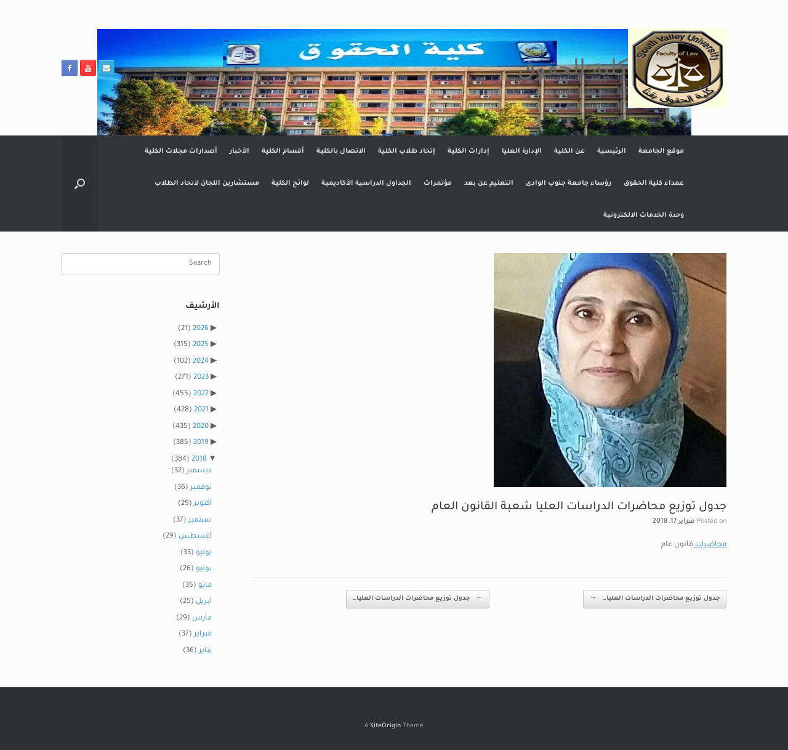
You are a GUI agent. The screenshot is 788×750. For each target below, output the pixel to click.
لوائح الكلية (290, 183)
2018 (199, 460)
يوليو (204, 553)
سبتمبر (200, 521)
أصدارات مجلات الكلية (181, 151)
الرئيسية (611, 151)
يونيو (204, 569)
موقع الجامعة (661, 151)
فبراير (203, 635)
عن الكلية (569, 151)
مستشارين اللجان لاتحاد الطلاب (207, 183)
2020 (201, 427)
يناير (205, 651)
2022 (201, 394)
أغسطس (195, 537)
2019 (201, 443)
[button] (80, 183)
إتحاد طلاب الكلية (406, 151)
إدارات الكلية (468, 151)
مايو (205, 586)
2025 (201, 345)
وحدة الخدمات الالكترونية (643, 215)
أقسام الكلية (283, 151)
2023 (201, 378)
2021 (201, 410)
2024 (201, 362)
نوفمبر (201, 488)
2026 (201, 329)
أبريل (204, 602)
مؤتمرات (438, 183)
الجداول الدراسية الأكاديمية (366, 183)
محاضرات (709, 545)
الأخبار (239, 151)
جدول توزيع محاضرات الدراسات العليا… (418, 599)
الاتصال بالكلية (341, 151)
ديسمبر (199, 471)
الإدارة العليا (522, 151)
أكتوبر (203, 504)
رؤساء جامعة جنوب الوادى (568, 183)
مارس (202, 619)
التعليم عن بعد (488, 183)
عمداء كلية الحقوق (654, 183)
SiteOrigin (385, 726)
